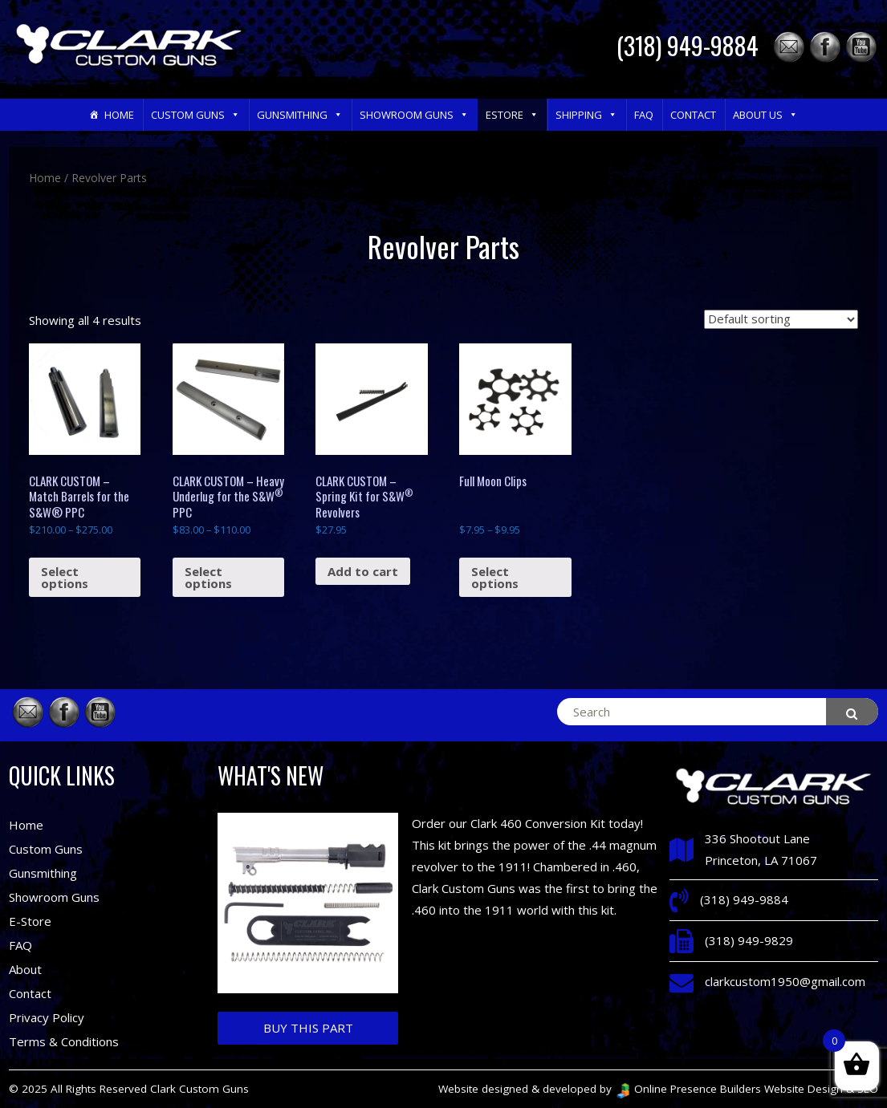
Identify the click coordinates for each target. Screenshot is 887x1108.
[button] (235, 115)
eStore (512, 115)
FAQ (643, 115)
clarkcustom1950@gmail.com (785, 981)
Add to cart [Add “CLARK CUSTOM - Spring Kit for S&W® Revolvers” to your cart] (363, 571)
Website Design (803, 1089)
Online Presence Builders (688, 1089)
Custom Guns (195, 115)
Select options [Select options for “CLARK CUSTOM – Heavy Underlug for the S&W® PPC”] (208, 577)
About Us (765, 115)
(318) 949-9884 (687, 45)
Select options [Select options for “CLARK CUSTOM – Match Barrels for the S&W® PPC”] (64, 577)
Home (119, 115)
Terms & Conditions (64, 1041)
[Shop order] (781, 319)
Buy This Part (308, 1028)
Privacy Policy (46, 1017)
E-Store (30, 921)
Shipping (586, 115)
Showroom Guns (414, 115)
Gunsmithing (300, 115)
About (25, 969)
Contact (693, 115)
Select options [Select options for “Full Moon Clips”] (495, 577)
